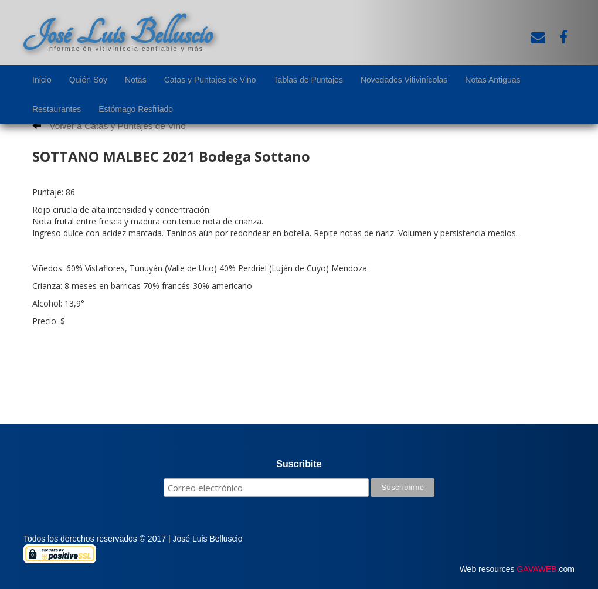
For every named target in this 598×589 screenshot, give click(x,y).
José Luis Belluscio (117, 33)
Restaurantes (56, 109)
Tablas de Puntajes (308, 79)
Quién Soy (88, 79)
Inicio (42, 79)
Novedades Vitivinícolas (404, 79)
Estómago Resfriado (135, 109)
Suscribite (298, 464)
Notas (136, 79)
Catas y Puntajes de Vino (210, 79)
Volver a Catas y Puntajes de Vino (109, 126)
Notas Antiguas (492, 79)
